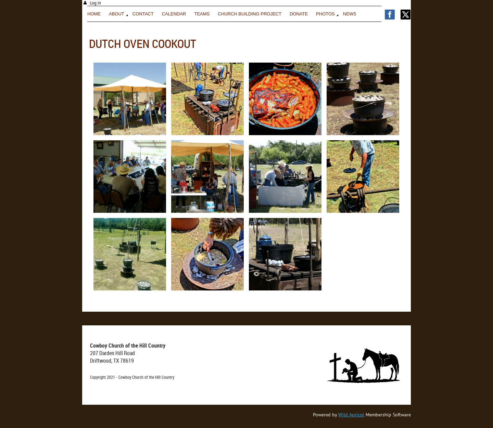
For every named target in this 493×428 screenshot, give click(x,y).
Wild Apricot (351, 415)
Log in (95, 3)
